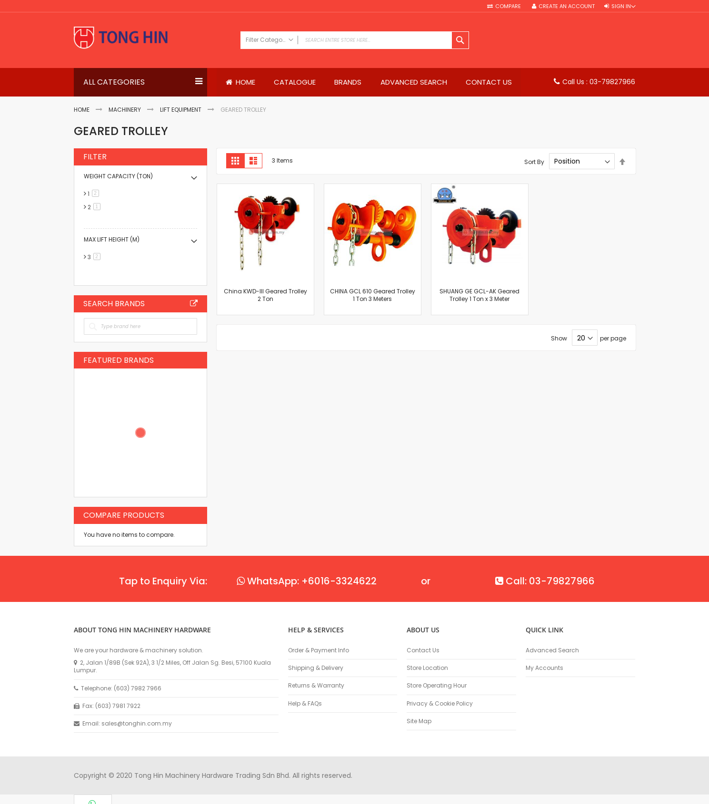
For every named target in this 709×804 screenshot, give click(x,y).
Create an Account (567, 6)
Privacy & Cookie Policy (440, 703)
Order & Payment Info (318, 650)
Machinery (125, 110)
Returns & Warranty (316, 685)
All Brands (194, 303)
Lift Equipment (180, 110)
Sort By (534, 162)
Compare (508, 6)
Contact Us (423, 650)
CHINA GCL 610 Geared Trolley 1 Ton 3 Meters (372, 295)
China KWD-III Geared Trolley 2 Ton (265, 295)
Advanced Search (552, 650)
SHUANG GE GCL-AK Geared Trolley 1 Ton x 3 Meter (479, 295)
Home (82, 110)
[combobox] (355, 40)
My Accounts (544, 668)
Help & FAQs (305, 703)
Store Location (427, 668)
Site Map (419, 721)
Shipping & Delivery (315, 668)
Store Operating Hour (437, 685)
